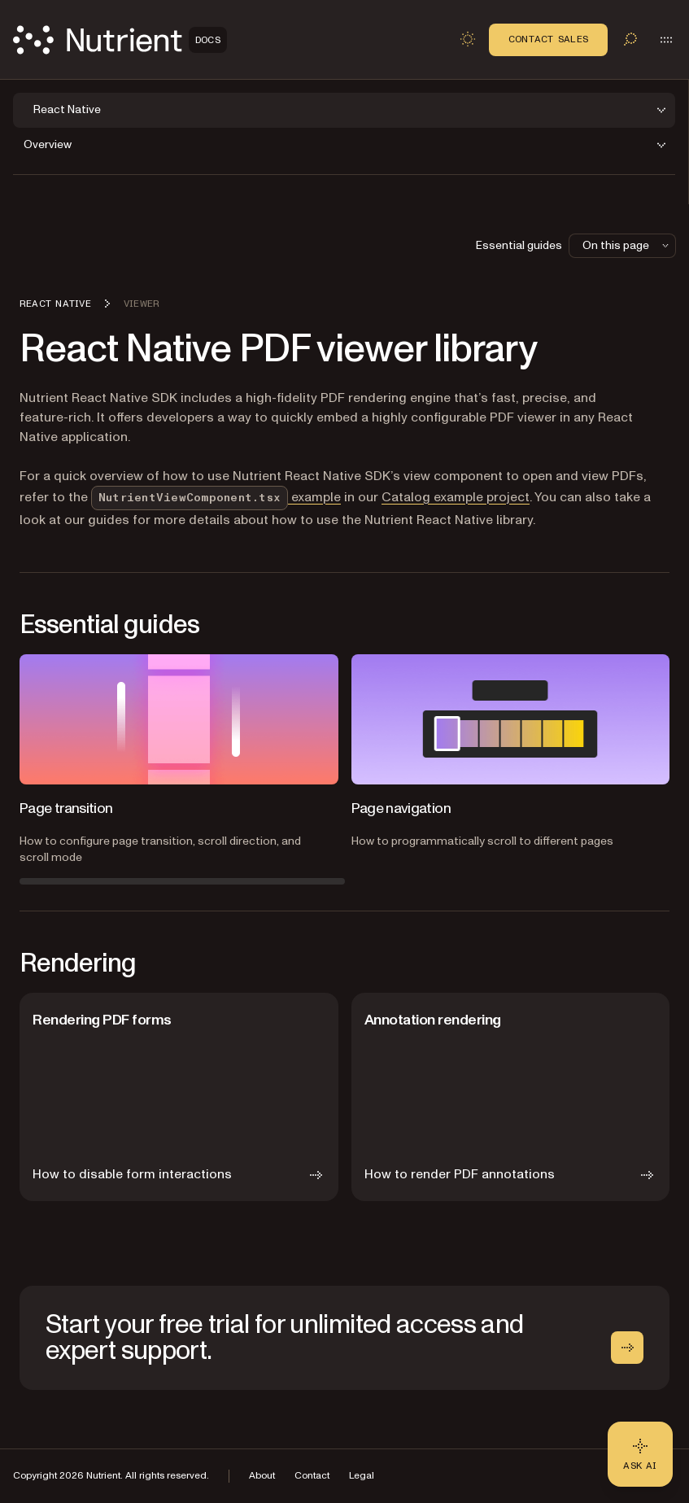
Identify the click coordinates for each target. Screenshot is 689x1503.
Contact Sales (548, 39)
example (216, 497)
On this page (627, 245)
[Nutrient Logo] (120, 40)
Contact (311, 1476)
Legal (361, 1476)
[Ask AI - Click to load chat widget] (640, 1454)
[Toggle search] (630, 39)
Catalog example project (456, 497)
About (262, 1476)
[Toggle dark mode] (467, 39)
